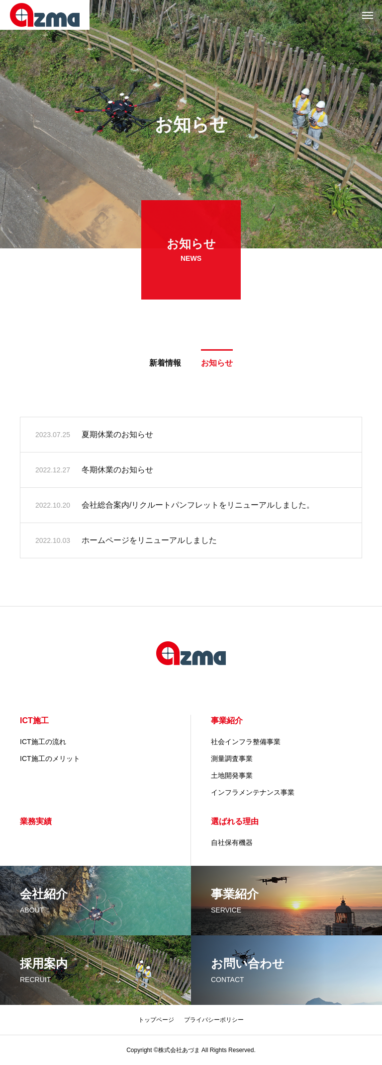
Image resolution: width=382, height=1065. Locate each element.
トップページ (156, 1019)
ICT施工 (34, 720)
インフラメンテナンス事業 (252, 792)
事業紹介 (227, 720)
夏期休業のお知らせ (117, 436)
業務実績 (36, 821)
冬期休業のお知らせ (117, 471)
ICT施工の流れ (43, 742)
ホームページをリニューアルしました (149, 541)
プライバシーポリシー (214, 1019)
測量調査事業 (232, 758)
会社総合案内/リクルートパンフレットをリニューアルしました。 (198, 506)
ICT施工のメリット (50, 758)
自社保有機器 (232, 842)
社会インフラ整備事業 (246, 742)
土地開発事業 (232, 775)
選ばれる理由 (235, 821)
